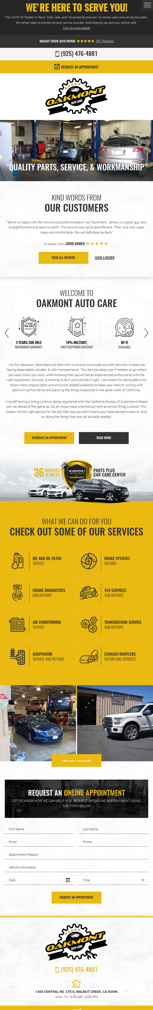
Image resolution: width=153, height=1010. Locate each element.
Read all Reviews (63, 257)
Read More (104, 438)
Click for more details (76, 28)
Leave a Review (105, 257)
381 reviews (105, 41)
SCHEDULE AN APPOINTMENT (49, 438)
